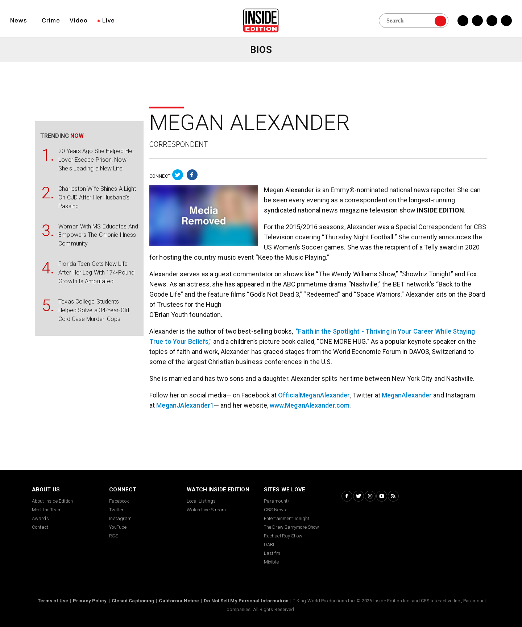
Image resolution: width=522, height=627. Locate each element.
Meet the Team (47, 509)
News (18, 20)
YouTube (118, 527)
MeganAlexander (407, 395)
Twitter (116, 509)
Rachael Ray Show (283, 536)
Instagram (120, 518)
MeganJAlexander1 (185, 405)
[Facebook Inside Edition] (462, 20)
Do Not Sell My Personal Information (246, 600)
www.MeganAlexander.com (309, 405)
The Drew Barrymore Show (291, 527)
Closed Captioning (133, 600)
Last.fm (272, 553)
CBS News (275, 509)
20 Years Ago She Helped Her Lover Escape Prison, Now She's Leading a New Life (96, 160)
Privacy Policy (90, 600)
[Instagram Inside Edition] (491, 20)
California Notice (179, 600)
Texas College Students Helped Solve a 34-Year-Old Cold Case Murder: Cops (93, 310)
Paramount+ (277, 501)
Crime (51, 20)
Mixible (271, 562)
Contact (40, 527)
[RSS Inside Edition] (393, 496)
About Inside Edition (52, 501)
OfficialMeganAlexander (314, 395)
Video (79, 20)
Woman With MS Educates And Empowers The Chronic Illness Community (98, 235)
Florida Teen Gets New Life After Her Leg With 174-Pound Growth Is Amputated (96, 272)
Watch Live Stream (206, 509)
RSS (113, 536)
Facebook (119, 501)
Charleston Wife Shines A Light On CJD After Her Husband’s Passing (97, 197)
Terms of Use (53, 600)
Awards (40, 518)
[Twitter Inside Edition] (477, 20)
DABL (270, 544)
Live (108, 20)
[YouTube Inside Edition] (506, 20)
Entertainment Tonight (286, 518)
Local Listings (201, 501)
